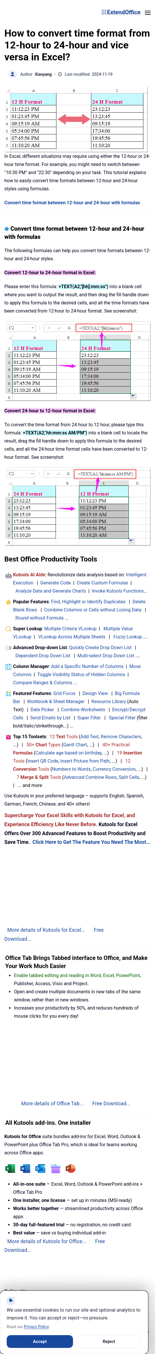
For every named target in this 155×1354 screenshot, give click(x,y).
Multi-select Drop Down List (105, 655)
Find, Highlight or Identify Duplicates (88, 601)
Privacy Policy (36, 1326)
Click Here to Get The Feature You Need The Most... (91, 842)
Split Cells (129, 777)
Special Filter (122, 718)
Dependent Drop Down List (42, 655)
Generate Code (55, 583)
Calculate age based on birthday (68, 753)
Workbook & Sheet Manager (55, 701)
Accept (40, 1341)
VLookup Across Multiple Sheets (72, 637)
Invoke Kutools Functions (118, 591)
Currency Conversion (114, 769)
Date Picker (42, 709)
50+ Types (43, 745)
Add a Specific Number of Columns (87, 666)
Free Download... (111, 1103)
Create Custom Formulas (102, 583)
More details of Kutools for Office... (46, 1241)
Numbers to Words (71, 769)
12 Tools (64, 736)
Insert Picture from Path (85, 761)
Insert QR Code (42, 761)
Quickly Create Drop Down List (100, 647)
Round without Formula (39, 618)
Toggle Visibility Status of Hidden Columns (81, 674)
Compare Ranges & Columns (42, 682)
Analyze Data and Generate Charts (50, 591)
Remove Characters (121, 736)
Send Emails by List (50, 718)
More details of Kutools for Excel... (46, 930)
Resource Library (108, 701)
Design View (95, 693)
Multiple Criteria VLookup (70, 628)
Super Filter (89, 718)
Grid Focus (64, 693)
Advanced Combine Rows (90, 777)
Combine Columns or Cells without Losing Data (92, 610)
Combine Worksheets (83, 709)
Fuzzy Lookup (127, 637)
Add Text (90, 736)
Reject (109, 1341)
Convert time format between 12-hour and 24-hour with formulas (72, 202)
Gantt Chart (75, 745)
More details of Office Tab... (52, 1103)
